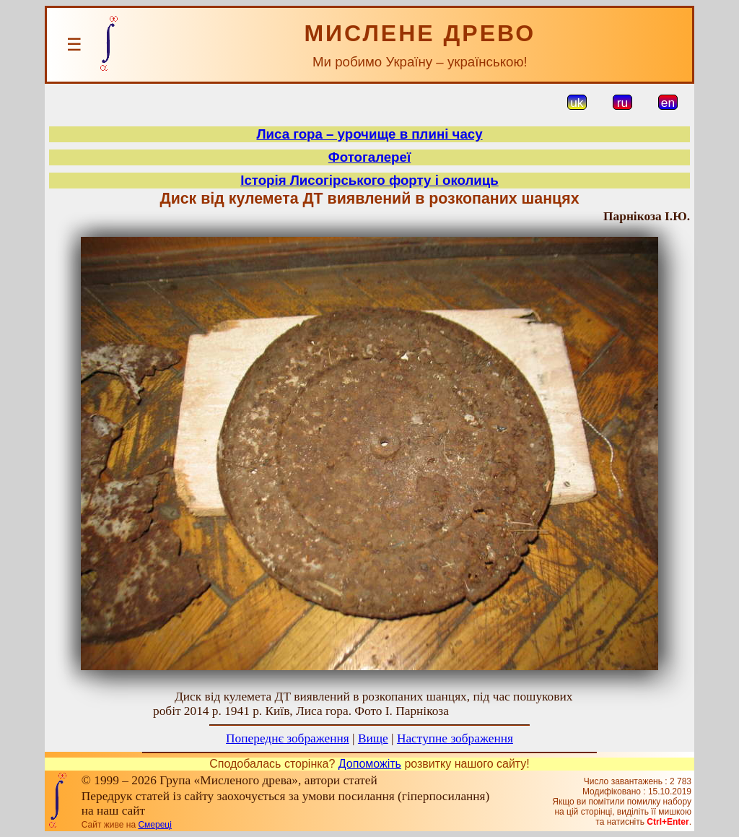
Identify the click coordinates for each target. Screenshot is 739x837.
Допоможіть (369, 764)
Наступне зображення (455, 738)
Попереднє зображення (287, 738)
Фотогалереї (369, 157)
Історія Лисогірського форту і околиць (369, 180)
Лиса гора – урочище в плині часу (369, 134)
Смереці (154, 825)
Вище (373, 738)
